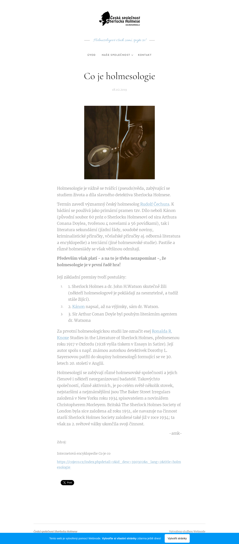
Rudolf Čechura (154, 204)
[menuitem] (91, 55)
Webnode (199, 531)
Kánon (78, 306)
